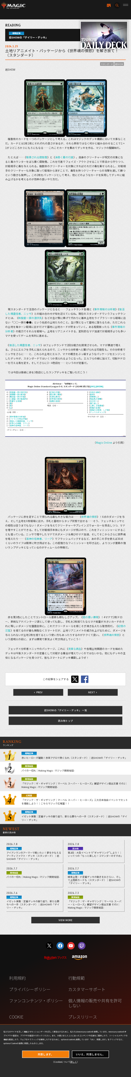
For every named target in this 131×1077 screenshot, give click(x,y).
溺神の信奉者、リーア (19, 425)
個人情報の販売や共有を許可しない (95, 1003)
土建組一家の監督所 (18, 398)
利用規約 (17, 978)
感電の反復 (95, 407)
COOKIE (16, 1017)
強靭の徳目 (54, 401)
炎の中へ (94, 401)
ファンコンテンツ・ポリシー (36, 1000)
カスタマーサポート (86, 989)
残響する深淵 (15, 401)
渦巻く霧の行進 (64, 157)
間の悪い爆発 (55, 394)
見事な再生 (54, 396)
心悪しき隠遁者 (96, 405)
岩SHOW (119, 64)
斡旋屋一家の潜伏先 (30, 318)
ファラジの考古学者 (18, 418)
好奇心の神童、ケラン (19, 423)
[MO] (92, 386)
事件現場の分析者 (104, 309)
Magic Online (104, 442)
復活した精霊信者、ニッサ (25, 345)
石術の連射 (95, 392)
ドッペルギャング (97, 412)
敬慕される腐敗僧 (36, 157)
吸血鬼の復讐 (95, 398)
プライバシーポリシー (29, 989)
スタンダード (107, 64)
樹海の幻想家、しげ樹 (99, 409)
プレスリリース (82, 1017)
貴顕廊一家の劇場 (17, 394)
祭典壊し (94, 396)
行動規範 (76, 978)
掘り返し (94, 403)
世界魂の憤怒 (55, 398)
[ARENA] (99, 386)
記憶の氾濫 (54, 392)
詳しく (73, 1061)
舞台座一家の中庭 (17, 396)
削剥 (92, 394)
